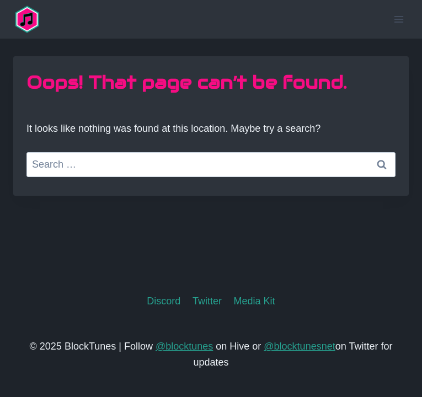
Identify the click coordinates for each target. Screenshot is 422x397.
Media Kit (254, 301)
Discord (163, 301)
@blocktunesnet (299, 346)
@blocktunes (184, 346)
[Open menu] (398, 19)
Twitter (207, 301)
